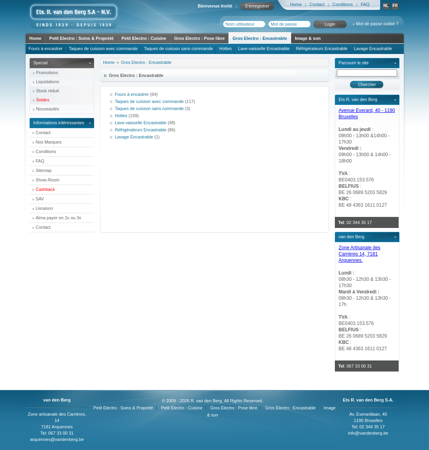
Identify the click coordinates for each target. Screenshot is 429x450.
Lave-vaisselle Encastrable (264, 48)
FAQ (365, 4)
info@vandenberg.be (368, 433)
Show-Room (48, 179)
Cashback (45, 189)
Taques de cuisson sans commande (178, 48)
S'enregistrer (257, 6)
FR (394, 6)
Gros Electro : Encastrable (259, 38)
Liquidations (47, 81)
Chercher (367, 84)
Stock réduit (47, 90)
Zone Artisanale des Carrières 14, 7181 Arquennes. (360, 254)
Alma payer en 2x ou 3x (59, 217)
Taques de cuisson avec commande (103, 48)
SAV (40, 198)
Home (296, 4)
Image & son (308, 38)
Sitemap (44, 170)
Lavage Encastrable (373, 48)
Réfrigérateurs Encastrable (321, 48)
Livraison (44, 208)
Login (330, 24)
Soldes (43, 99)
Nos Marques (48, 142)
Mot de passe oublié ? (377, 23)
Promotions (47, 72)
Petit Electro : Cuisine (143, 38)
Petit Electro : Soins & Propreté (81, 38)
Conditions (342, 4)
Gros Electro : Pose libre (199, 38)
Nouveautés (47, 108)
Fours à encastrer (46, 48)
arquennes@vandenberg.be (57, 439)
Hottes (225, 48)
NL (385, 6)
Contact (317, 4)
